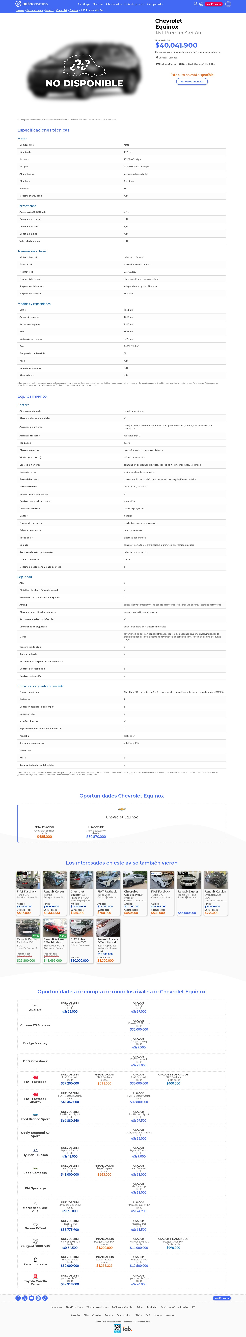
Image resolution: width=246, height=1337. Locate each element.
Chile (86, 1315)
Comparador (155, 4)
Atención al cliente (74, 1307)
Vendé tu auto (214, 4)
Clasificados (114, 4)
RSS (193, 1307)
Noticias (98, 4)
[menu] (228, 4)
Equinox (74, 10)
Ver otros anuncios (192, 81)
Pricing (140, 1307)
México (138, 1315)
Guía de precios (134, 4)
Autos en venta (34, 10)
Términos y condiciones (97, 1307)
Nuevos (20, 10)
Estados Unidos (124, 1315)
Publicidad (152, 1307)
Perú (148, 1315)
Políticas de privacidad (122, 1307)
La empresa (56, 1307)
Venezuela (171, 1315)
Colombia (96, 1315)
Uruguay (158, 1315)
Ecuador (109, 1315)
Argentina (75, 1315)
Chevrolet (61, 10)
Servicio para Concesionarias (174, 1307)
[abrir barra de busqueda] (196, 4)
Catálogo (84, 4)
